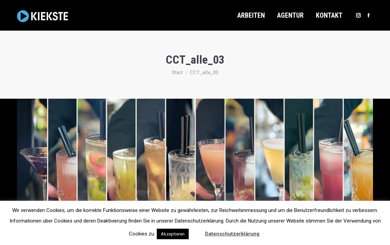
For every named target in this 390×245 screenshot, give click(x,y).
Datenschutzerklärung (232, 234)
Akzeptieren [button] (173, 233)
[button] (196, 231)
